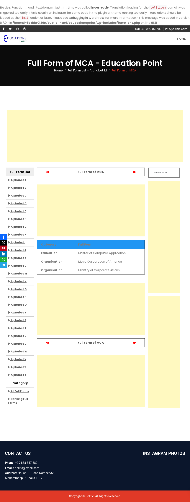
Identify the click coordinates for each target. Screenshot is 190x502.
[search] (160, 172)
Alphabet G (17, 227)
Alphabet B (17, 188)
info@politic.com (176, 29)
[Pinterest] (3, 248)
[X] (3, 243)
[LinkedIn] (3, 254)
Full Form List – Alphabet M (87, 70)
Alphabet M (17, 273)
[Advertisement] (95, 136)
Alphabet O (17, 289)
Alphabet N (17, 281)
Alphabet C (17, 195)
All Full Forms (18, 391)
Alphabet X (17, 359)
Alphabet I (16, 242)
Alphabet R (17, 312)
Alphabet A (17, 180)
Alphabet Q (17, 305)
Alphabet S (17, 320)
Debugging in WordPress (86, 18)
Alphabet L (17, 266)
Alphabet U (17, 336)
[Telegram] (3, 265)
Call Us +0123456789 (148, 29)
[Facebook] (3, 237)
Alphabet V (17, 344)
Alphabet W (17, 351)
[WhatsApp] (3, 259)
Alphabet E (17, 211)
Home (181, 38)
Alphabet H (17, 234)
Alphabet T (17, 328)
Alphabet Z (17, 375)
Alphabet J (17, 250)
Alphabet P (17, 297)
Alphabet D (17, 203)
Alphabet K (17, 258)
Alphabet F (17, 219)
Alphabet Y (17, 367)
